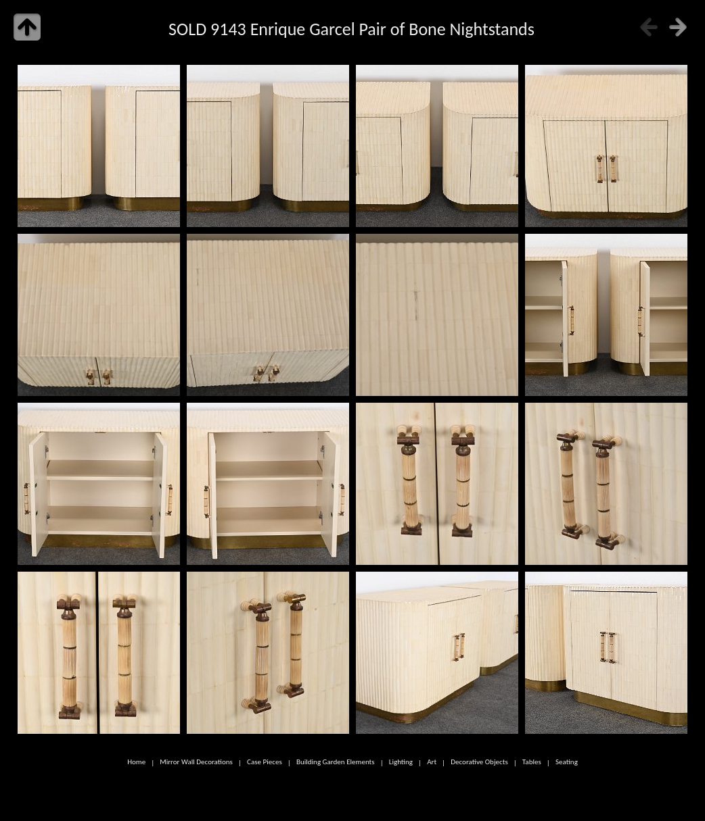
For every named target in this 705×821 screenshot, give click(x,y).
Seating (566, 762)
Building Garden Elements (335, 762)
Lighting (401, 762)
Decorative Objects (479, 762)
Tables (531, 762)
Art (431, 762)
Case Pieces (264, 762)
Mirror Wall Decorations (196, 762)
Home (136, 762)
